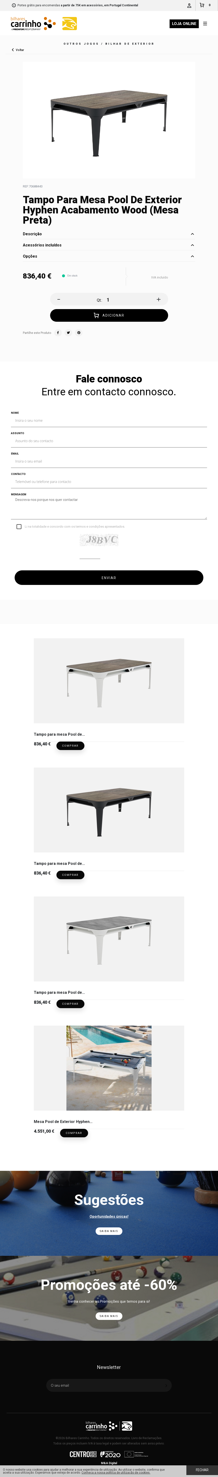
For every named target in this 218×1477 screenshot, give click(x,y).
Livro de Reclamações (146, 1438)
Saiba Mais (109, 1231)
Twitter (68, 333)
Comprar (70, 745)
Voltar (20, 49)
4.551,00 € (44, 1131)
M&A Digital (109, 1463)
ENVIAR (109, 578)
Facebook (58, 333)
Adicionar (109, 316)
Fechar (202, 1470)
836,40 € (42, 743)
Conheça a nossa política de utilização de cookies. (116, 1472)
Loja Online (184, 23)
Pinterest (78, 333)
